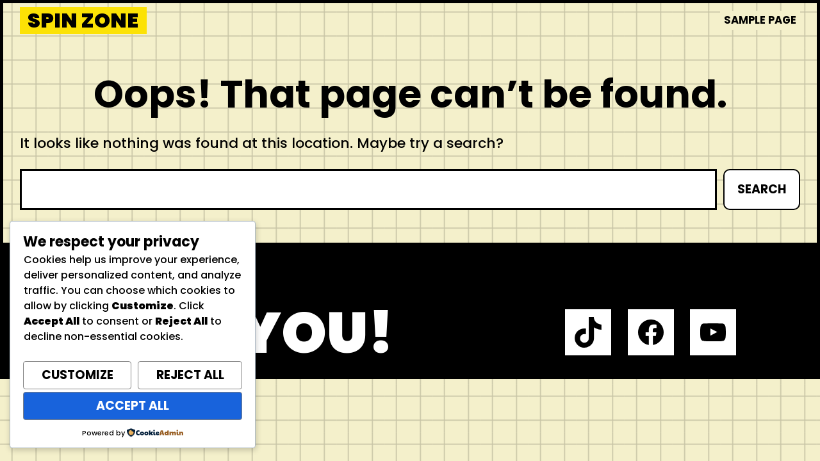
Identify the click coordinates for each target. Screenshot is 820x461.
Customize (77, 375)
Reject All (190, 375)
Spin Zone (83, 20)
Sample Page (760, 20)
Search (761, 189)
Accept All (132, 405)
